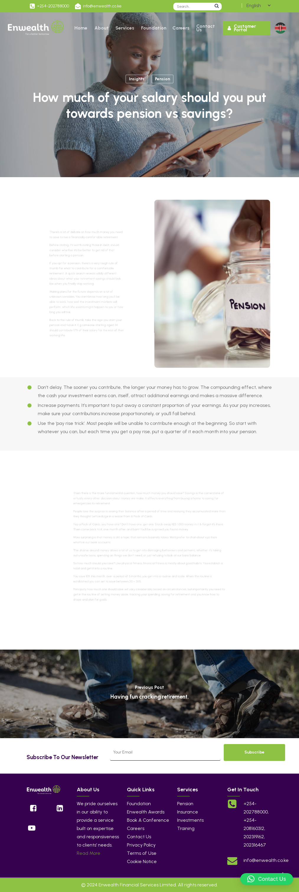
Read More (88, 853)
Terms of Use (141, 853)
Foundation (139, 803)
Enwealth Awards (145, 812)
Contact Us (139, 836)
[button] (266, 879)
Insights (137, 78)
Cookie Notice (142, 861)
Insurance (187, 812)
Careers (135, 828)
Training (186, 828)
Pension (162, 78)
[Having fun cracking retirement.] (149, 694)
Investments (190, 820)
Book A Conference (148, 820)
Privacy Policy (141, 845)
